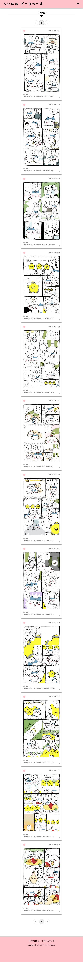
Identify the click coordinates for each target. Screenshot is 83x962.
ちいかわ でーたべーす (43, 945)
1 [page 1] (41, 22)
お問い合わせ (33, 940)
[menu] (78, 4)
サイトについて (48, 940)
